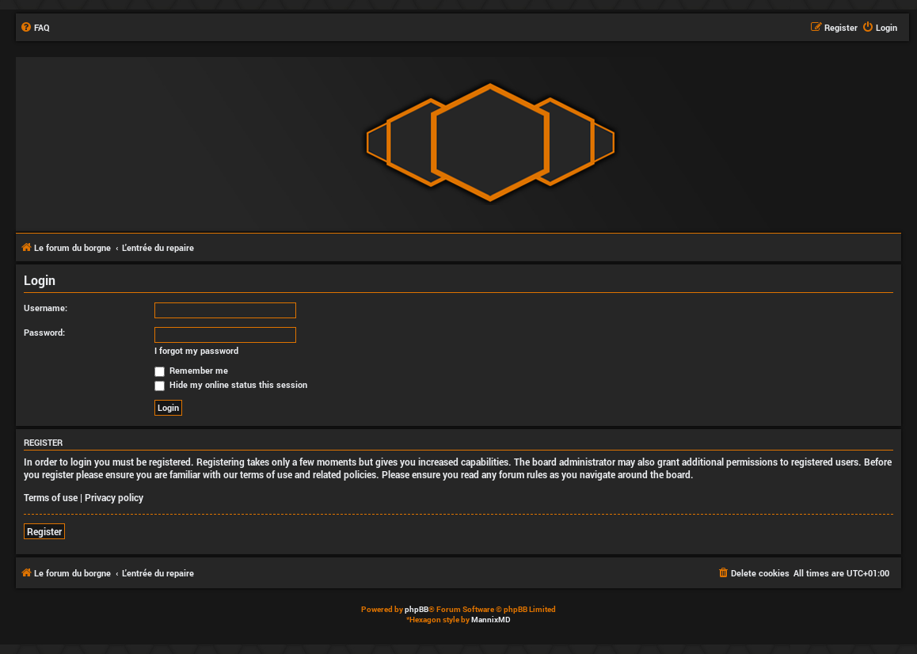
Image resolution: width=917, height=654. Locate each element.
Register (44, 531)
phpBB (416, 609)
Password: (44, 332)
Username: (45, 308)
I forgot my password (196, 350)
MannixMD (491, 619)
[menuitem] (35, 27)
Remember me (191, 370)
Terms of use (51, 497)
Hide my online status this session (230, 384)
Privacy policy (114, 497)
